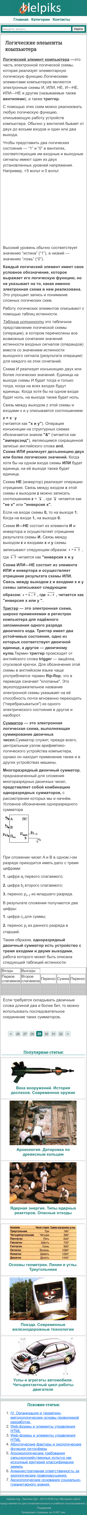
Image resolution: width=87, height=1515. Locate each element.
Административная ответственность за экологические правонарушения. (44, 1473)
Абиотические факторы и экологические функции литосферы (45, 1446)
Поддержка (44, 1507)
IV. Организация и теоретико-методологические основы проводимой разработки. (44, 1417)
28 (32, 1034)
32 (60, 1034)
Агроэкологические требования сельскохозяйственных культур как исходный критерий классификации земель (42, 1460)
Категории (40, 19)
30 (46, 1034)
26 (18, 1034)
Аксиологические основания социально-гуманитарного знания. (45, 1482)
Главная (21, 19)
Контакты (61, 19)
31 (53, 1034)
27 (25, 1034)
